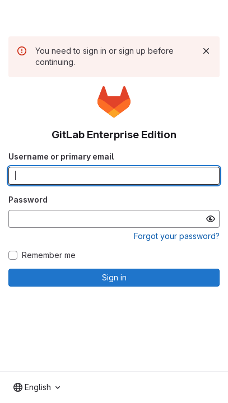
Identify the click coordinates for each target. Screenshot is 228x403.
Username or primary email (61, 156)
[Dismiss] (206, 51)
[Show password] (211, 219)
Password (28, 199)
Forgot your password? (177, 236)
